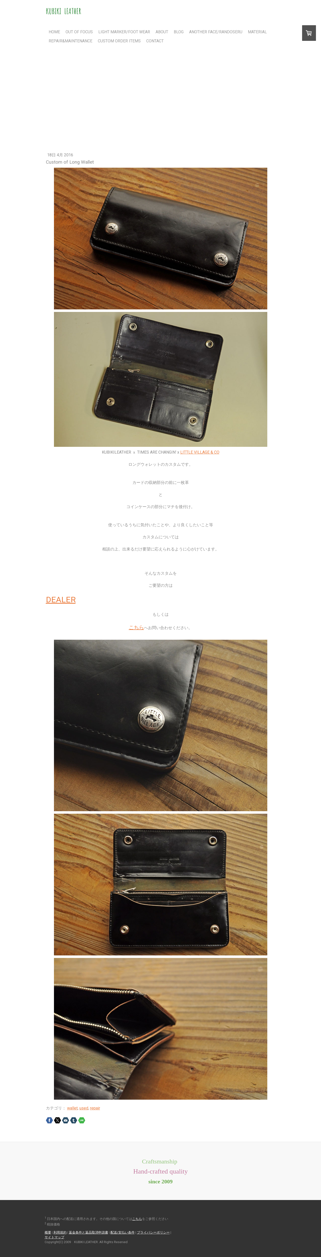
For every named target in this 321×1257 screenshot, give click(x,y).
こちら (136, 627)
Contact (155, 41)
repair (95, 1108)
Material (257, 32)
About (162, 32)
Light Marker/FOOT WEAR (124, 32)
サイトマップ (54, 1237)
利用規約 (60, 1232)
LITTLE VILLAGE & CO (199, 452)
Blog (179, 32)
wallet (72, 1108)
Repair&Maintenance (70, 41)
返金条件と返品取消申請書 (88, 1232)
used (83, 1108)
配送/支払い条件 (122, 1232)
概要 (48, 1232)
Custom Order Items (119, 41)
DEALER (61, 599)
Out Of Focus (79, 32)
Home (54, 32)
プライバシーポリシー (153, 1232)
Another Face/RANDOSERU (215, 32)
